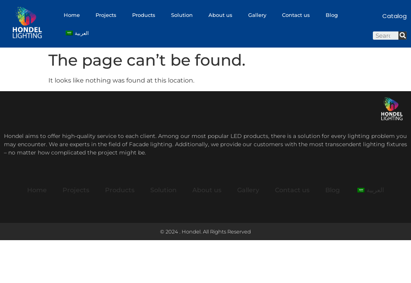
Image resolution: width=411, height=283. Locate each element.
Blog (332, 15)
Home (72, 15)
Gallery (257, 15)
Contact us (296, 15)
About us (220, 15)
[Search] (402, 35)
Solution (182, 15)
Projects (106, 15)
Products (143, 15)
